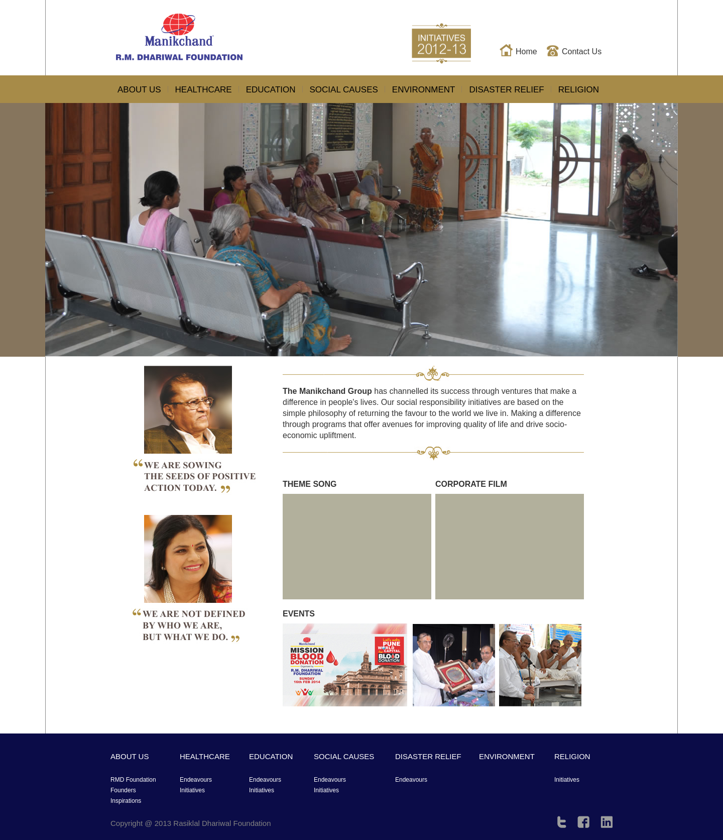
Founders (123, 790)
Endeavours (196, 779)
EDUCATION (271, 89)
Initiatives (566, 779)
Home (526, 51)
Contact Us (581, 51)
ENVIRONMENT (423, 89)
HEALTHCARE (203, 89)
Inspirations (125, 800)
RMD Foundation (133, 779)
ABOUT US (139, 89)
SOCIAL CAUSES (344, 89)
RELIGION (578, 89)
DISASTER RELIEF (506, 89)
